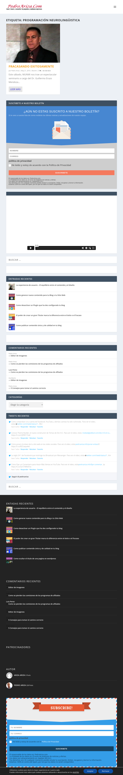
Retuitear (33, 427)
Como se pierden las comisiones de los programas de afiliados (37, 364)
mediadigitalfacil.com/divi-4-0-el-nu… (96, 433)
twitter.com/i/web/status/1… (28, 424)
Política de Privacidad (60, 165)
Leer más (15, 89)
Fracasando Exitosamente (31, 66)
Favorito (40, 427)
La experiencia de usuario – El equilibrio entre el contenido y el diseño (45, 285)
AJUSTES (76, 772)
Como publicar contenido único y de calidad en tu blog (39, 325)
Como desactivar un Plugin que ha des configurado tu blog (40, 305)
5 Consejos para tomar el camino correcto (28, 388)
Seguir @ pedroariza (19, 476)
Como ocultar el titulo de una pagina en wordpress (35, 558)
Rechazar (105, 771)
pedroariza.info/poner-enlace (87, 444)
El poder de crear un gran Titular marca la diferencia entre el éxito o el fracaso (49, 315)
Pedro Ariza (15, 71)
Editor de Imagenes (19, 355)
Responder (24, 427)
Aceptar (90, 771)
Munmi (34, 71)
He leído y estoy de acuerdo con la (40, 165)
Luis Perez (13, 370)
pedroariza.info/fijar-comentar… (91, 464)
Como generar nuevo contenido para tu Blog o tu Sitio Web (40, 295)
